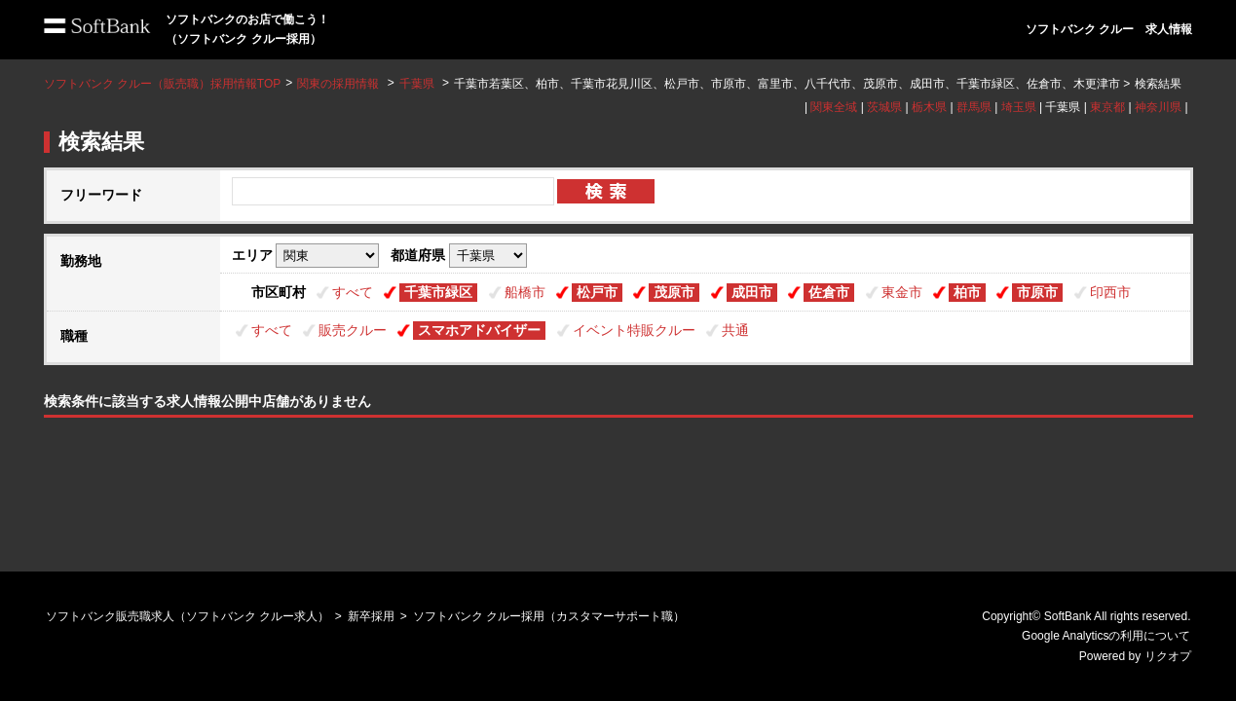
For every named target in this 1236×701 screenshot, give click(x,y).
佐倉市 (828, 292)
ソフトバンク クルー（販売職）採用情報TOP (162, 84)
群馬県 (974, 107)
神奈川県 (1158, 107)
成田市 (751, 292)
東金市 (901, 292)
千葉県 (416, 84)
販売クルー (352, 330)
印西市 (1110, 292)
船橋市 (525, 292)
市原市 (1037, 292)
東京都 (1107, 107)
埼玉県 (1018, 107)
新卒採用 (371, 616)
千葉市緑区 (438, 292)
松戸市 (597, 292)
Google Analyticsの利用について (1106, 636)
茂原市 (674, 292)
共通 (735, 330)
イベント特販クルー (634, 330)
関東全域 (833, 107)
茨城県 (884, 107)
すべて (352, 292)
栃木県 (929, 107)
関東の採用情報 (339, 84)
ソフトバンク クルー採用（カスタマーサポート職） (549, 616)
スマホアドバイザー (479, 330)
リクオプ (1167, 656)
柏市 (967, 292)
